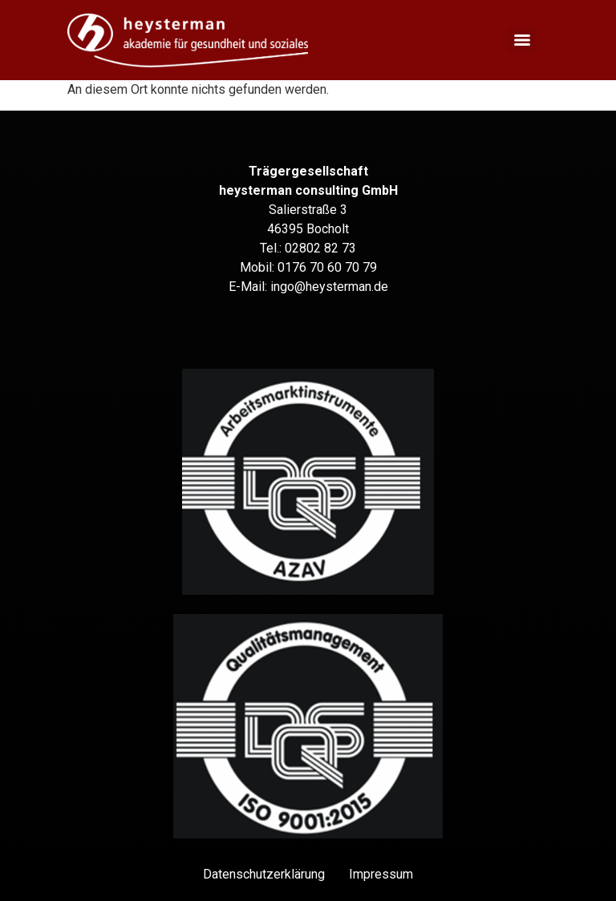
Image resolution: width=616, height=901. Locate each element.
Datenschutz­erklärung (264, 874)
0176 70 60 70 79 (327, 267)
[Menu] (522, 40)
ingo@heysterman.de (329, 286)
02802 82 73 (320, 248)
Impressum (381, 874)
